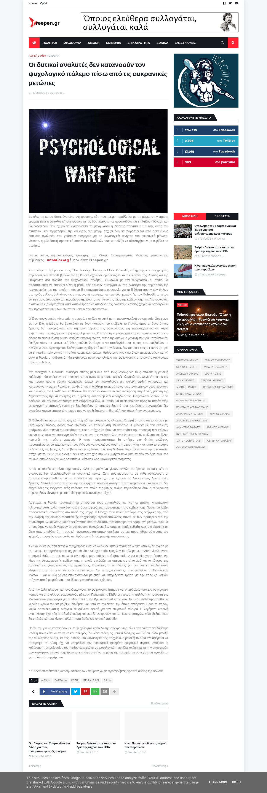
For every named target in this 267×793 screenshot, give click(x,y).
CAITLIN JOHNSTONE (188, 440)
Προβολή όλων (159, 703)
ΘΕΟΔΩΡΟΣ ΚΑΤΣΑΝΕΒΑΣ (218, 387)
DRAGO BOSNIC (185, 380)
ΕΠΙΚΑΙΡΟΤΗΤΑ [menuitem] (139, 43)
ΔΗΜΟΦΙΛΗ (189, 216)
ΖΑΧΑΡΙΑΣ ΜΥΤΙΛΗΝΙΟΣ (189, 414)
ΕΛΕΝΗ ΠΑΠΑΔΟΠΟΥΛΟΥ (190, 400)
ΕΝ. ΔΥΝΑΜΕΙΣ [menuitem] (185, 43)
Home (33, 3)
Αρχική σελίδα (37, 56)
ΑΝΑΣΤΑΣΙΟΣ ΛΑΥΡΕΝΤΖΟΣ (192, 420)
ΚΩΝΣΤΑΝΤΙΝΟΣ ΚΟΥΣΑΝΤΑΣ (192, 434)
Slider (107, 680)
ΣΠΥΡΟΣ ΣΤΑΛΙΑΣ (220, 414)
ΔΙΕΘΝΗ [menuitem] (93, 43)
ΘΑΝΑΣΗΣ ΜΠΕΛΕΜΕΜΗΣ (191, 447)
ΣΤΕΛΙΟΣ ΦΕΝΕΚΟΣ (212, 380)
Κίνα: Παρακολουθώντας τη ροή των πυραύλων (145, 745)
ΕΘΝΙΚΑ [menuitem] (162, 43)
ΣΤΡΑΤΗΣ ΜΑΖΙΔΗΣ (187, 360)
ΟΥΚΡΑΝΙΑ (61, 680)
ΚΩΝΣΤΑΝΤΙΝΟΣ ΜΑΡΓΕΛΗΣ (192, 407)
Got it (236, 782)
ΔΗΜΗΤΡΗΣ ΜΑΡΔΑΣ (188, 427)
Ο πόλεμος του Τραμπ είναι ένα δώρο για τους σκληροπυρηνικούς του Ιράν (49, 747)
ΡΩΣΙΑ (74, 680)
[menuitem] (34, 42)
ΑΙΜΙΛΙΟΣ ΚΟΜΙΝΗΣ (217, 427)
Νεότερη (36, 766)
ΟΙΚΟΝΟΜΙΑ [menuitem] (72, 43)
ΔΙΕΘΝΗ (54, 56)
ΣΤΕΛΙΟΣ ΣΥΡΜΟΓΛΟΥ (217, 360)
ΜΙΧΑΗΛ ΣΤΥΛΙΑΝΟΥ (215, 367)
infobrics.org (58, 260)
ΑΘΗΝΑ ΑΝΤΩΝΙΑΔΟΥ (219, 440)
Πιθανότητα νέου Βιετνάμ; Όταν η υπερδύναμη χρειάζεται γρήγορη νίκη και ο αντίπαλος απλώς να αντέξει (204, 322)
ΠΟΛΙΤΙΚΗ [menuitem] (50, 43)
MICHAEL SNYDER (186, 387)
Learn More (218, 782)
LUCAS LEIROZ (91, 680)
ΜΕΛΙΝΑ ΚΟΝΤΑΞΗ (186, 367)
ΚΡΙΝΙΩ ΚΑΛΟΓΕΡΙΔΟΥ (189, 394)
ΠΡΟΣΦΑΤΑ (222, 216)
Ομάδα (44, 3)
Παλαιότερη (159, 766)
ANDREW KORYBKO (187, 373)
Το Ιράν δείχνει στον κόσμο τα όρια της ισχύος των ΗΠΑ (96, 745)
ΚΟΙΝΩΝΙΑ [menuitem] (113, 43)
